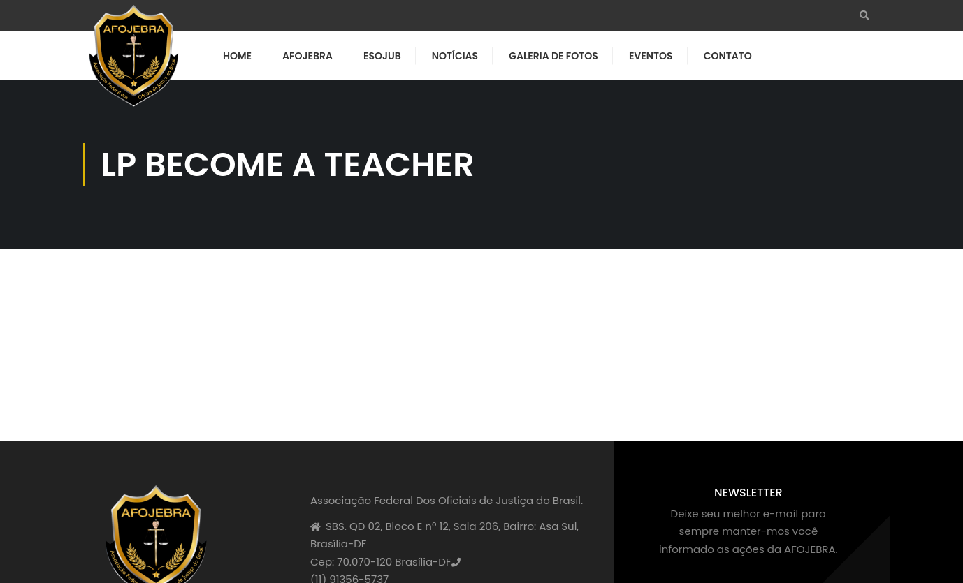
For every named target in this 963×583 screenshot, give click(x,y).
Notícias (455, 56)
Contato (728, 56)
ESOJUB (382, 56)
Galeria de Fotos (553, 56)
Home (237, 56)
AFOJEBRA (307, 56)
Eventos (651, 56)
